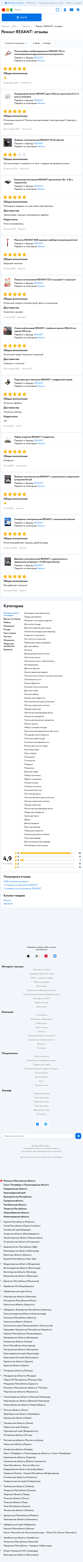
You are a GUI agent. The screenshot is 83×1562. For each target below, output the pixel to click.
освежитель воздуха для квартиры (39, 631)
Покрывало (29, 757)
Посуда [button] (7, 629)
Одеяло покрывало (32, 779)
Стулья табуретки (32, 683)
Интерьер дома (31, 665)
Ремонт (26, 26)
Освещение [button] (9, 626)
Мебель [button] (7, 622)
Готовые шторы (31, 783)
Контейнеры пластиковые (36, 845)
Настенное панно (32, 657)
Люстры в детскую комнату (36, 705)
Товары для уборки (32, 617)
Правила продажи (41, 982)
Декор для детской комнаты (37, 654)
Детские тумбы (31, 690)
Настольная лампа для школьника (39, 701)
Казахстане (47, 1157)
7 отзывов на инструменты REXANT (22, 888)
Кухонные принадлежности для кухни (41, 731)
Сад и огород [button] (10, 633)
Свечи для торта (31, 816)
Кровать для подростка (34, 698)
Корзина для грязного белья (36, 834)
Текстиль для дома (32, 794)
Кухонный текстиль (33, 790)
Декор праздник (31, 823)
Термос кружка (31, 724)
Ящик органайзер (32, 827)
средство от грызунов (34, 635)
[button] (22, 17)
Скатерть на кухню (32, 786)
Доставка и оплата (41, 969)
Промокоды (41, 986)
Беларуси (58, 1157)
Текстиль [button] (8, 636)
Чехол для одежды (32, 838)
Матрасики (29, 768)
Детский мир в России (30, 1157)
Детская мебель (31, 646)
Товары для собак (41, 1101)
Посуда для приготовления (36, 735)
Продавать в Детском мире (41, 973)
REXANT (8, 903)
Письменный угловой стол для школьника (43, 676)
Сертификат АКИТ (41, 998)
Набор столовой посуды (35, 727)
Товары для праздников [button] (9, 645)
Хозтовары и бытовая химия (37, 613)
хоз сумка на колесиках (35, 639)
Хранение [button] (8, 649)
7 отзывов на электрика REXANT (21, 884)
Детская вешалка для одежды (37, 842)
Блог (41, 1081)
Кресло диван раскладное (36, 672)
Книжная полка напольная (36, 687)
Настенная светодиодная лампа (38, 713)
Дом (14, 26)
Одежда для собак (42, 1110)
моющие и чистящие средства (38, 620)
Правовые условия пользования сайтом (42, 1148)
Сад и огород (30, 753)
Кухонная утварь (31, 749)
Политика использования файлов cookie (41, 994)
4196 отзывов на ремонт (16, 881)
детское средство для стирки (37, 628)
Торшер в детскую (32, 709)
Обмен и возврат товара (41, 978)
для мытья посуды (32, 624)
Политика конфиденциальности (41, 990)
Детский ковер (31, 772)
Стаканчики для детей (34, 716)
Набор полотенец (32, 775)
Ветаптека (41, 1114)
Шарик (27, 819)
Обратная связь (42, 1002)
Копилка (28, 650)
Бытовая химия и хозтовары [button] (11, 614)
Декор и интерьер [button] (12, 619)
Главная (5, 26)
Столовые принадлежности (36, 742)
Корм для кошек (41, 1097)
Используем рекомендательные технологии (41, 1151)
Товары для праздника (34, 812)
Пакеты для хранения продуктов (39, 720)
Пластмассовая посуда (34, 738)
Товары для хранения (33, 831)
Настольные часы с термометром (39, 661)
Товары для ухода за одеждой (37, 642)
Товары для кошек (41, 1093)
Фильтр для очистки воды (36, 746)
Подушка (28, 764)
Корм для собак (41, 1106)
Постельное (29, 760)
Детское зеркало (32, 668)
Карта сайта (41, 1006)
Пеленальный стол (32, 679)
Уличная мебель (31, 694)
